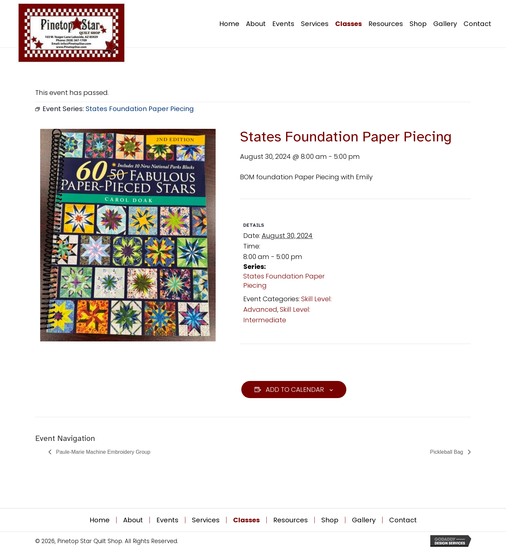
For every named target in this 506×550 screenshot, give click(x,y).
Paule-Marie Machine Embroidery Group (102, 452)
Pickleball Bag (447, 452)
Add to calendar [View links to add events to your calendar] (295, 389)
